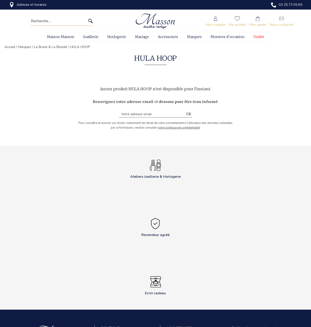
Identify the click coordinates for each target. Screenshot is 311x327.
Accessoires (168, 36)
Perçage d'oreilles (179, 314)
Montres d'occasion (228, 36)
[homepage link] (155, 21)
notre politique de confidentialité (179, 128)
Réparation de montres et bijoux (189, 279)
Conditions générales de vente (123, 289)
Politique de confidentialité (120, 279)
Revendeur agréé (113, 309)
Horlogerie (116, 36)
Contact (106, 269)
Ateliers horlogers (180, 269)
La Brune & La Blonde (50, 47)
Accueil (9, 47)
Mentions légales (113, 299)
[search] (90, 21)
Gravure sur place (179, 289)
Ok (188, 114)
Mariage (142, 36)
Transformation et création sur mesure (188, 302)
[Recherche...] (55, 21)
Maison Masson (60, 36)
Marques (194, 36)
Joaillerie (90, 36)
